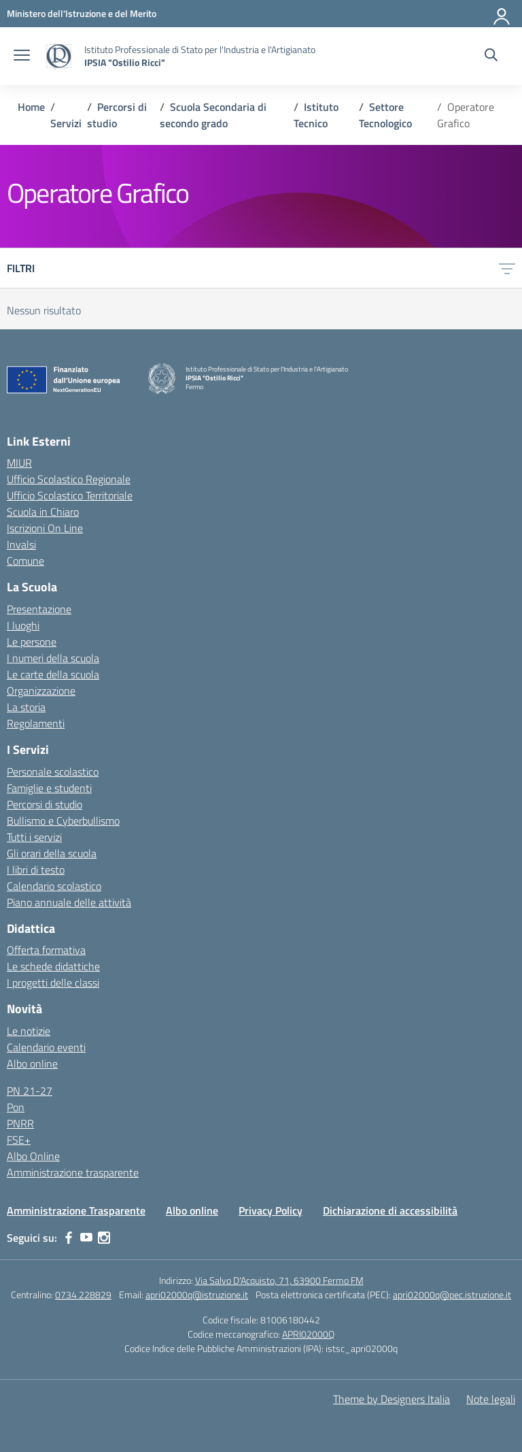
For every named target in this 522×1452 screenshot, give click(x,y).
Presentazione (39, 609)
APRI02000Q (308, 1334)
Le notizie (28, 1031)
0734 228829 (83, 1294)
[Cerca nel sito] (491, 56)
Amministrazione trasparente (73, 1172)
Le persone (31, 641)
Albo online (32, 1063)
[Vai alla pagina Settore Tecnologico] (385, 115)
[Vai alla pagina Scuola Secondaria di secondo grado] (213, 115)
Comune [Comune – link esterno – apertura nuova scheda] (25, 560)
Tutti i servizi (34, 837)
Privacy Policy (270, 1210)
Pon (15, 1107)
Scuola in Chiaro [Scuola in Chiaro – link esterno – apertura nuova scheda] (43, 512)
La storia (26, 707)
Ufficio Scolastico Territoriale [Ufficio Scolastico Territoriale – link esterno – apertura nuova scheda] (70, 495)
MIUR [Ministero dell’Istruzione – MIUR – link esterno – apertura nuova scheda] (19, 463)
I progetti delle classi (53, 982)
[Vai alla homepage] (59, 56)
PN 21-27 (29, 1091)
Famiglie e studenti (49, 788)
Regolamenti (36, 723)
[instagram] (104, 1238)
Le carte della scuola (53, 674)
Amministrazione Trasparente (76, 1210)
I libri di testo (36, 869)
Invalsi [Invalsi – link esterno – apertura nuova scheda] (21, 544)
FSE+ (19, 1140)
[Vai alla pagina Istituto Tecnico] (316, 115)
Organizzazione (41, 690)
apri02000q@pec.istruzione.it (452, 1294)
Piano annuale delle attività (69, 902)
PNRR (20, 1123)
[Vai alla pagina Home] (31, 107)
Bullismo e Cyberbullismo (63, 820)
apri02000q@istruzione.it (196, 1294)
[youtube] (86, 1238)
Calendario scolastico (54, 886)
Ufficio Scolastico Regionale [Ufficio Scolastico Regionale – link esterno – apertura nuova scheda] (68, 479)
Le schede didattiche (53, 966)
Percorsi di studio (44, 804)
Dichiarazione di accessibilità (390, 1210)
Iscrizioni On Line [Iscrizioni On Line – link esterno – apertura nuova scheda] (45, 528)
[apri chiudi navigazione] (22, 56)
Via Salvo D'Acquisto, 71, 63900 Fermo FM (279, 1280)
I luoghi (23, 625)
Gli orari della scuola (52, 853)
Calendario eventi (46, 1047)
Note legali (490, 1399)
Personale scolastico (53, 771)
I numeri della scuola (53, 658)
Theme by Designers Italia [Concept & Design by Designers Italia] (391, 1399)
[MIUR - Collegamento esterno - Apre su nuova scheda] (81, 13)
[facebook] (69, 1238)
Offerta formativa (46, 950)
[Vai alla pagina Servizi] (66, 123)
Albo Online (33, 1156)
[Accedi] (502, 13)
